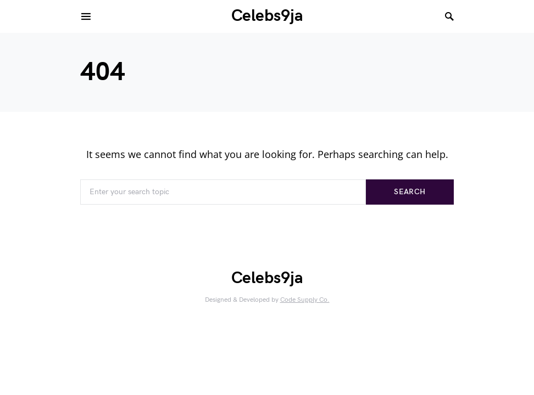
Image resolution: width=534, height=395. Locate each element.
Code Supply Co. (305, 300)
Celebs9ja (267, 16)
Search (409, 191)
